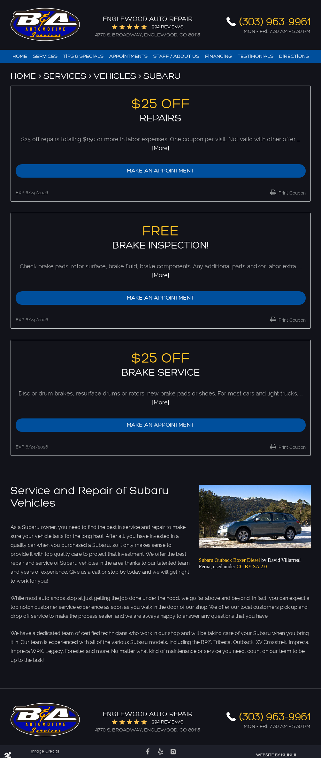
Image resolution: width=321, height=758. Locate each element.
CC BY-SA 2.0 (252, 566)
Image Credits (45, 751)
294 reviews (168, 27)
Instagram (173, 751)
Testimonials (255, 56)
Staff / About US (176, 56)
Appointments (128, 56)
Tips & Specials (83, 56)
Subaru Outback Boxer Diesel (229, 560)
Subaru (162, 76)
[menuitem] (19, 56)
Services (45, 56)
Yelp (160, 751)
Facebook (148, 751)
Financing (218, 56)
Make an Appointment (160, 171)
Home (19, 56)
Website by (276, 755)
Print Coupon (291, 192)
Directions (294, 56)
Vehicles (115, 76)
